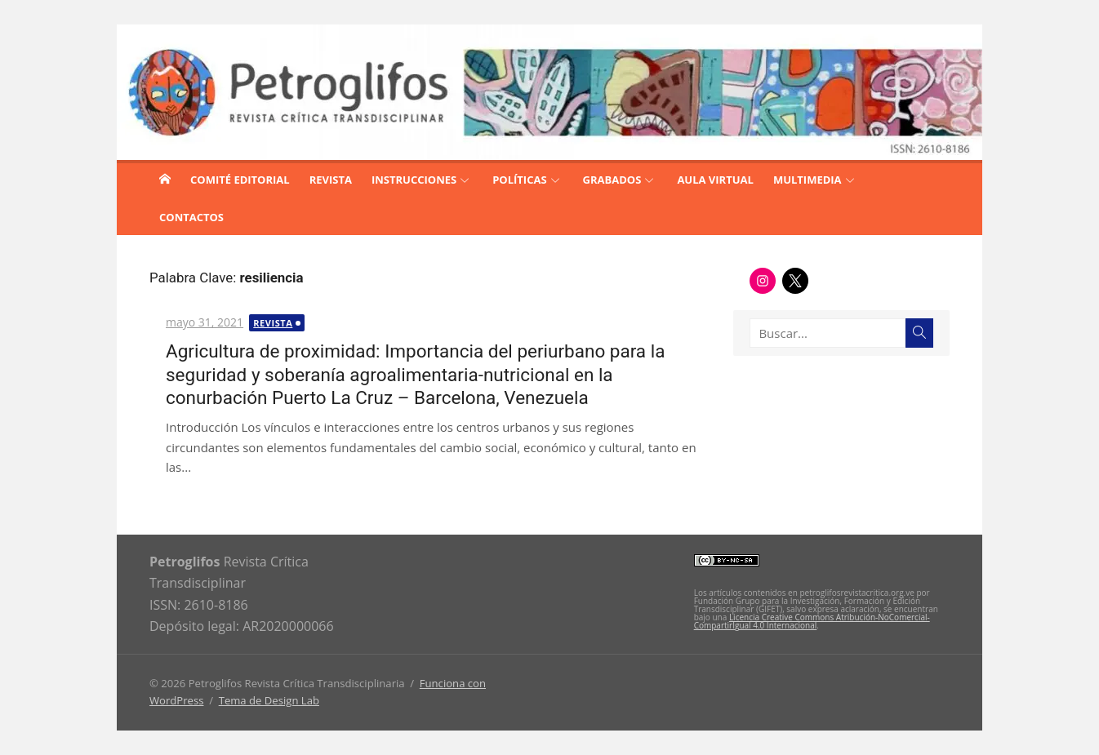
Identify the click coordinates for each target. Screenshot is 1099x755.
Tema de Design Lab (269, 700)
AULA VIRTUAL (715, 179)
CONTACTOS (191, 217)
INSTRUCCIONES (414, 179)
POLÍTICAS (519, 179)
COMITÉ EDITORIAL (240, 179)
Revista (272, 323)
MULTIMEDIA (807, 179)
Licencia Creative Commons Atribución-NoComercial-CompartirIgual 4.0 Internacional (812, 621)
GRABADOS (612, 179)
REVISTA (330, 179)
